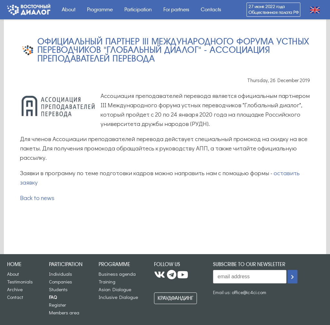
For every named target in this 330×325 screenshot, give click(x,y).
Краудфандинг (175, 298)
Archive (15, 289)
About (68, 9)
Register (57, 304)
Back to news (37, 198)
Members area (64, 312)
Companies (60, 281)
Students (58, 289)
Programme (100, 9)
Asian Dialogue (115, 289)
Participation (138, 9)
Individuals (60, 274)
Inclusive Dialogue (118, 297)
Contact (15, 297)
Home (14, 264)
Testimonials (20, 281)
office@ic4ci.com (249, 292)
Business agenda (117, 274)
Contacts (211, 9)
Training (107, 281)
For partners (176, 9)
